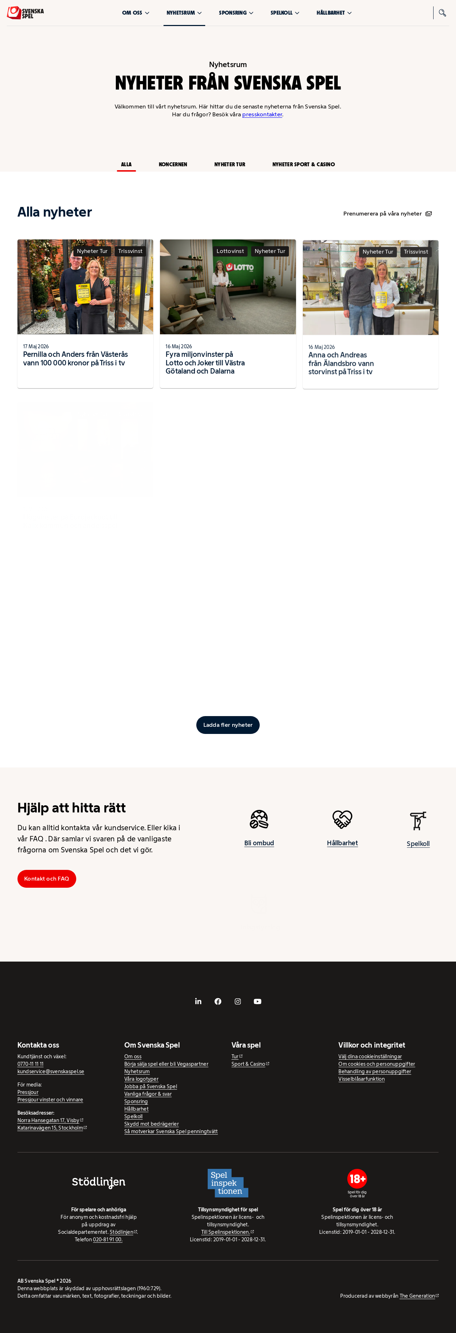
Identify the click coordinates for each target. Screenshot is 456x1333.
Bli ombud (259, 847)
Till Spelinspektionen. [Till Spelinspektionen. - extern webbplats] (225, 1232)
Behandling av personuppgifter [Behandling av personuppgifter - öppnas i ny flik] (374, 1071)
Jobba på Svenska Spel (150, 1086)
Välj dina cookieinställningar (370, 1056)
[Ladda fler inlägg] (228, 725)
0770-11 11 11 (30, 1064)
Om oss (136, 12)
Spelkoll (285, 12)
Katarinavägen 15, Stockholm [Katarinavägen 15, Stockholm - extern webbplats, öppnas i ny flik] (50, 1128)
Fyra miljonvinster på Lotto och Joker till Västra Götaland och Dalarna (205, 369)
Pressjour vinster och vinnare (50, 1099)
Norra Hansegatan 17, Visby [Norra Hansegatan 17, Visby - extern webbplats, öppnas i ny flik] (48, 1120)
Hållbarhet (334, 12)
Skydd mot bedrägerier (151, 1124)
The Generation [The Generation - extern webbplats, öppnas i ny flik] (417, 1296)
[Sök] (442, 12)
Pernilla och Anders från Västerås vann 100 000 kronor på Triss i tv (75, 362)
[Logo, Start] (25, 13)
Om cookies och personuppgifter (376, 1064)
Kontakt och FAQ (46, 878)
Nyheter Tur (229, 164)
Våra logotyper (141, 1079)
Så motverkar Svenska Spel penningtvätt (171, 1131)
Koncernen (173, 164)
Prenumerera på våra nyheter (387, 213)
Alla (126, 164)
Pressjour (27, 1092)
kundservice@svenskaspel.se (50, 1071)
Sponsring (236, 12)
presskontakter (262, 114)
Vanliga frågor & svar (148, 1094)
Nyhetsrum (184, 12)
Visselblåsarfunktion (361, 1079)
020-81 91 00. (108, 1239)
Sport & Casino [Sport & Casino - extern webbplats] (248, 1064)
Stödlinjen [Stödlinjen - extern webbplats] (121, 1232)
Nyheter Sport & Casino (304, 164)
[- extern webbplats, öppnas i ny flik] (198, 1001)
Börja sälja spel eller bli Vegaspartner (166, 1064)
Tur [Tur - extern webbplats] (235, 1056)
